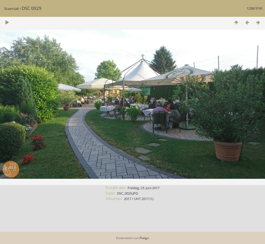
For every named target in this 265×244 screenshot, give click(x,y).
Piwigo (144, 238)
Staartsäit (11, 8)
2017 (127, 198)
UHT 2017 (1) (143, 198)
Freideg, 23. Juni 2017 (143, 188)
